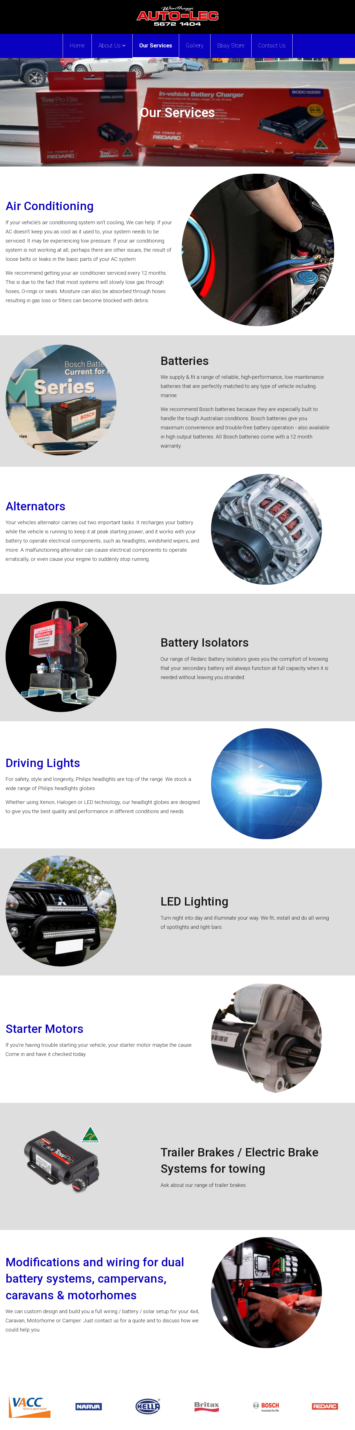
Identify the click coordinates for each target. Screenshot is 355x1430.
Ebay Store (231, 45)
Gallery (195, 45)
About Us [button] (112, 45)
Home (77, 45)
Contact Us (272, 45)
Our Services (155, 45)
